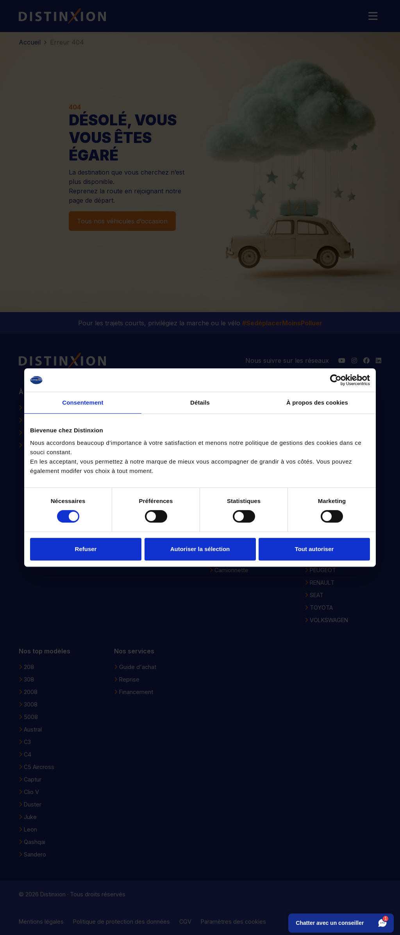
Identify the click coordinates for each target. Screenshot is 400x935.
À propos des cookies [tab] (317, 402)
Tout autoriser (314, 549)
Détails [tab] (200, 402)
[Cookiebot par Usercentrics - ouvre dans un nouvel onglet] (336, 380)
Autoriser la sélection (200, 549)
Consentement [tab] (82, 402)
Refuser (86, 549)
